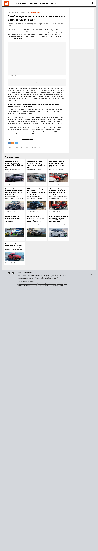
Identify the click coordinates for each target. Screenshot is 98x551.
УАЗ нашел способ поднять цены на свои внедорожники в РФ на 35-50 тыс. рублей (36, 191)
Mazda (21, 147)
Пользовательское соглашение (55, 285)
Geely (16, 147)
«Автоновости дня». (15, 38)
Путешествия (44, 3)
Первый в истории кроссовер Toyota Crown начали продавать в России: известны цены (35, 219)
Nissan (27, 147)
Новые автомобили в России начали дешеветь (13, 245)
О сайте (20, 281)
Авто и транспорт (21, 3)
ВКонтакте (25, 139)
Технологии (33, 3)
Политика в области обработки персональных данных (52, 284)
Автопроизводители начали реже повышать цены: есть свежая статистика (13, 219)
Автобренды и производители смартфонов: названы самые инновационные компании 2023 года (33, 105)
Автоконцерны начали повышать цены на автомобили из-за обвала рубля (36, 164)
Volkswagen (33, 147)
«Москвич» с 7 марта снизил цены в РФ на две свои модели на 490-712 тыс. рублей (57, 191)
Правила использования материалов (27, 284)
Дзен (31, 139)
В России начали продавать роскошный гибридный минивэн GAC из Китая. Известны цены (58, 219)
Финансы (53, 3)
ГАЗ (39, 147)
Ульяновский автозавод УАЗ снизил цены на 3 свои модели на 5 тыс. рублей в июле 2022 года (14, 191)
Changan (11, 147)
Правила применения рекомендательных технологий (32, 285)
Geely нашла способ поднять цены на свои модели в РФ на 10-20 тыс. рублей (14, 164)
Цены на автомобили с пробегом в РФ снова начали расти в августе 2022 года (57, 164)
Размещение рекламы (28, 281)
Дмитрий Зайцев (35, 12)
